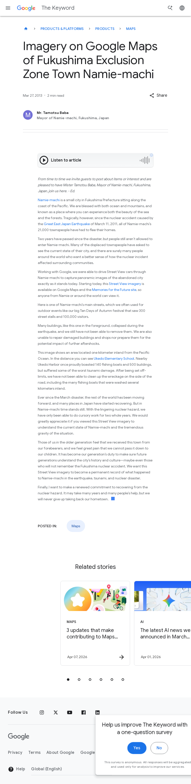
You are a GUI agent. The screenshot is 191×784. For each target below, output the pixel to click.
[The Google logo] (18, 737)
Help (16, 769)
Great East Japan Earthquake (67, 224)
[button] (158, 95)
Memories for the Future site (114, 289)
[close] (175, 738)
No (140, 766)
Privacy (15, 752)
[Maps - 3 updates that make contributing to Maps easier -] (58, 623)
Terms (34, 752)
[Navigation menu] (8, 8)
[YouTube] (70, 712)
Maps (131, 28)
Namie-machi (49, 200)
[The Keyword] (26, 29)
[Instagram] (42, 712)
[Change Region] (71, 769)
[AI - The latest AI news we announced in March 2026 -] (131, 623)
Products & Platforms (62, 28)
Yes (118, 766)
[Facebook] (84, 712)
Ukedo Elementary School (114, 358)
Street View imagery (125, 283)
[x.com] (56, 712)
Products (104, 28)
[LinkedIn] (97, 712)
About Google (60, 752)
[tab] (68, 679)
